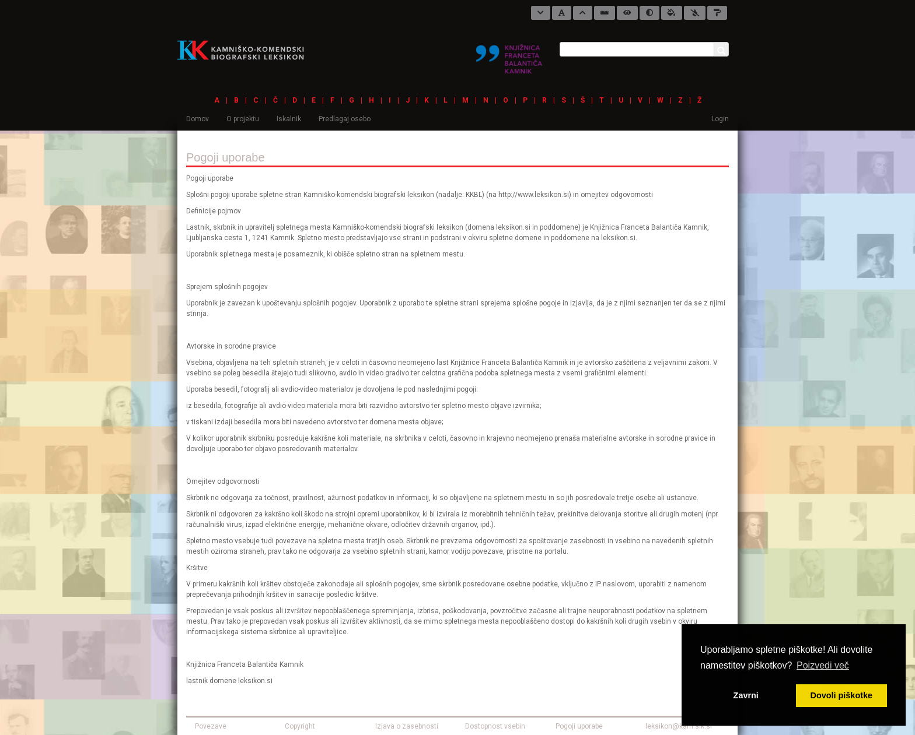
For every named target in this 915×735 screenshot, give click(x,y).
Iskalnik (289, 119)
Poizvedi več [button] (823, 665)
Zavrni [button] (746, 695)
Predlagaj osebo (345, 119)
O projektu (242, 119)
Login (720, 119)
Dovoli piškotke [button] (841, 695)
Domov (197, 119)
